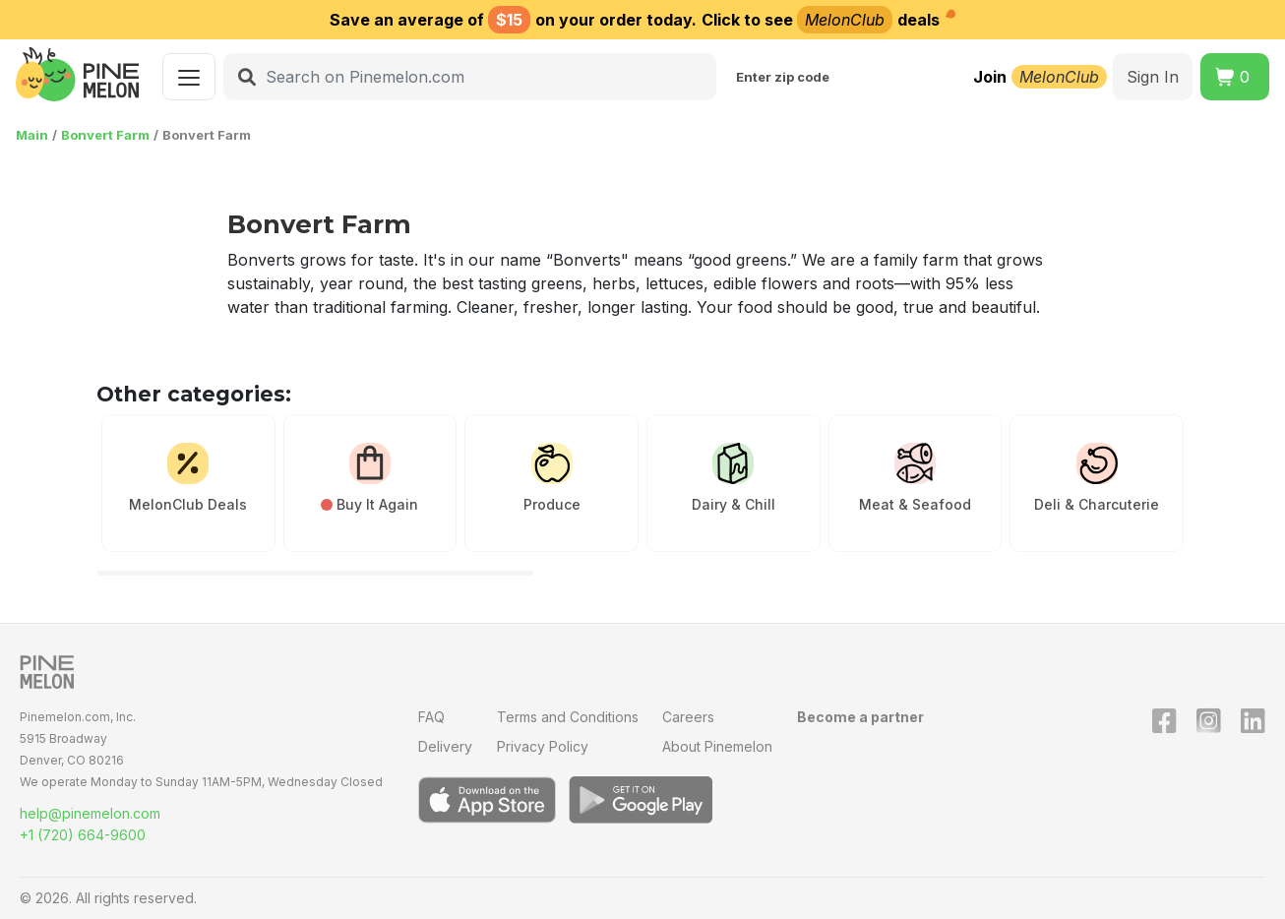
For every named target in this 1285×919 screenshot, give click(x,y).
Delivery (445, 746)
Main (32, 135)
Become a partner (860, 716)
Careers (688, 716)
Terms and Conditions (568, 716)
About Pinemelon (717, 746)
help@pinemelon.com (90, 813)
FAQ (431, 716)
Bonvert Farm (105, 135)
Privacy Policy (542, 746)
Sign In (1153, 77)
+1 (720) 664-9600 (83, 835)
